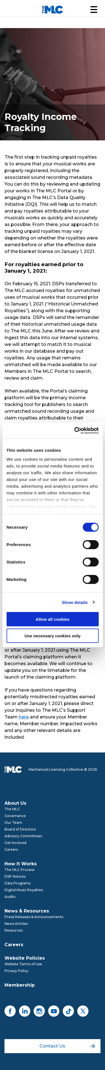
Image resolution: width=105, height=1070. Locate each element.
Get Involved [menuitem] (15, 843)
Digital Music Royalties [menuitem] (23, 890)
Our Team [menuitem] (13, 822)
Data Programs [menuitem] (17, 883)
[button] (94, 9)
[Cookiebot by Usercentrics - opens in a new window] (75, 430)
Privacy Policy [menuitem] (16, 971)
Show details (75, 602)
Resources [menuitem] (13, 930)
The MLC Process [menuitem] (19, 870)
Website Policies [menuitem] (24, 958)
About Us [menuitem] (15, 803)
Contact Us (67, 1046)
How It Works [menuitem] (20, 863)
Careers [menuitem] (11, 849)
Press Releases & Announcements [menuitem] (33, 917)
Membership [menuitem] (19, 985)
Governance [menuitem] (15, 816)
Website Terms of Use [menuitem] (23, 964)
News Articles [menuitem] (16, 923)
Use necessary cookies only (52, 635)
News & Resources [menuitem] (26, 911)
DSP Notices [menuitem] (14, 876)
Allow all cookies (52, 619)
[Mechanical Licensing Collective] (52, 9)
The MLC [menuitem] (12, 809)
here (24, 717)
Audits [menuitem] (9, 897)
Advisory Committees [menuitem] (23, 836)
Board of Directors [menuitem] (20, 829)
